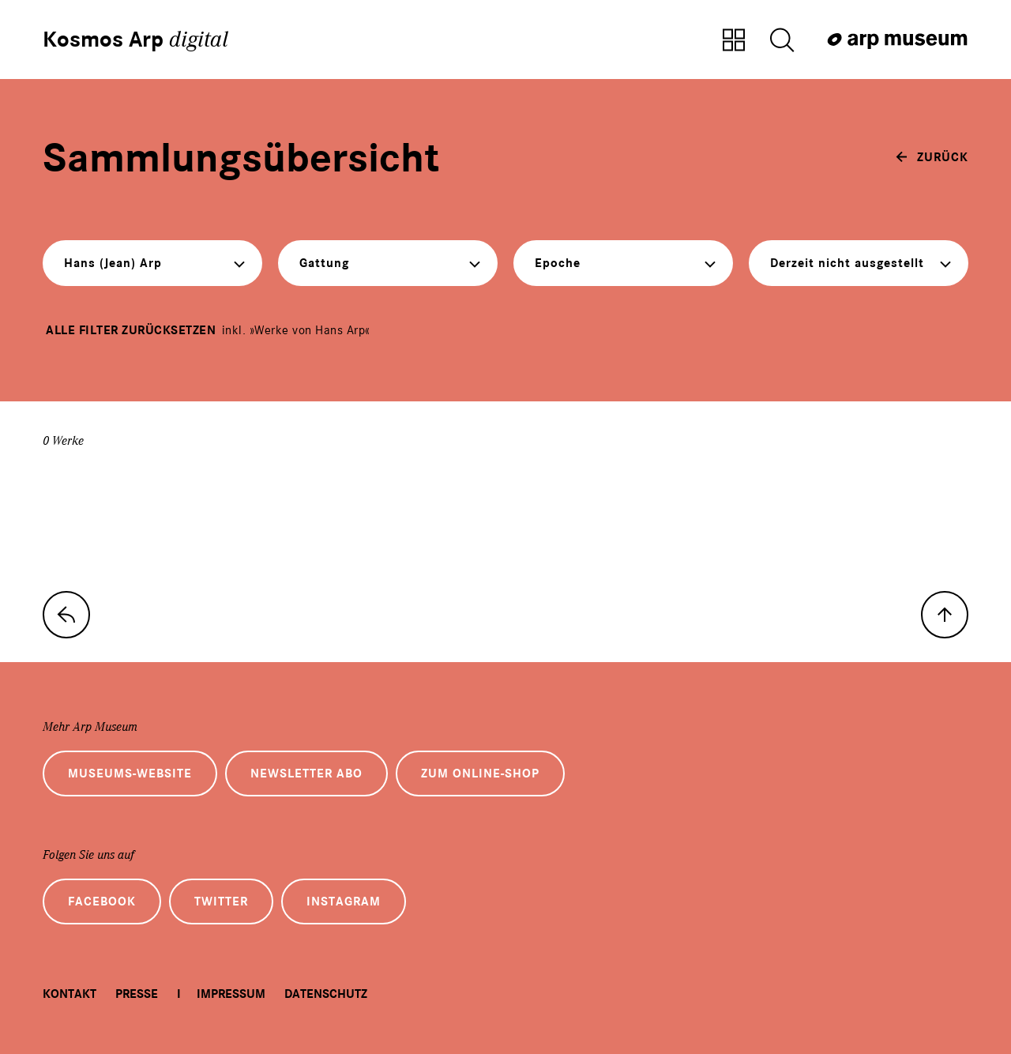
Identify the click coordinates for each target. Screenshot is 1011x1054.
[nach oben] (944, 614)
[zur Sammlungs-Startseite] (66, 614)
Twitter (221, 901)
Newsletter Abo (306, 773)
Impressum (231, 994)
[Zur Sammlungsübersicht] (734, 41)
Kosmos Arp (135, 39)
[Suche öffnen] (782, 41)
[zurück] (932, 157)
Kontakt (69, 994)
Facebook (102, 901)
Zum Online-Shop (480, 773)
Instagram (343, 901)
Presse (136, 994)
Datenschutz (325, 994)
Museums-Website (130, 773)
